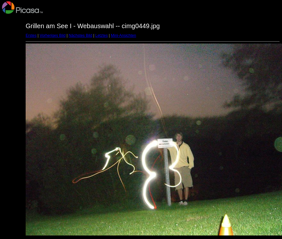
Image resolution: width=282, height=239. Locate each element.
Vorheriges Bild (53, 35)
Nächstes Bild (80, 35)
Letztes (101, 35)
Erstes (31, 35)
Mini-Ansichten (123, 35)
